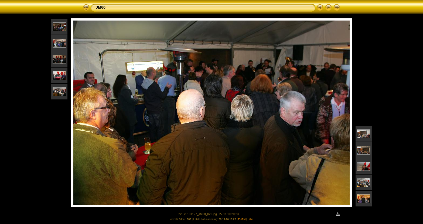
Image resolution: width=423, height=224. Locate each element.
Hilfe (250, 219)
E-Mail (241, 219)
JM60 (100, 7)
